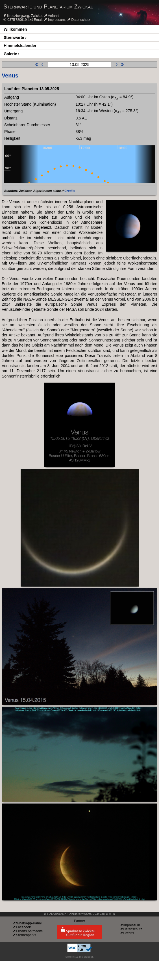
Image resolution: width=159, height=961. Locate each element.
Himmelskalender (20, 45)
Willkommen (15, 29)
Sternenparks (26, 935)
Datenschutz (80, 20)
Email (38, 20)
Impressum (56, 20)
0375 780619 (17, 20)
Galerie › (11, 54)
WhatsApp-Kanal (29, 923)
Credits (69, 190)
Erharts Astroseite (29, 931)
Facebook (23, 927)
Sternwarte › (15, 37)
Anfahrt (53, 16)
